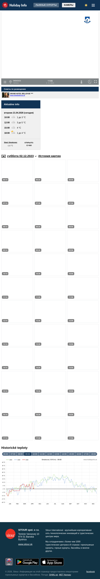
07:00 (13, 454)
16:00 (79, 454)
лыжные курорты (46, 5)
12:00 (49, 454)
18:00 (93, 454)
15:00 (71, 454)
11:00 (42, 454)
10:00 (35, 454)
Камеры (68, 5)
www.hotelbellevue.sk (17, 95)
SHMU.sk (53, 575)
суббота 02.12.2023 (22, 156)
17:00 (86, 454)
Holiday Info (11, 3)
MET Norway (65, 575)
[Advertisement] (71, 125)
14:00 (64, 454)
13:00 (57, 454)
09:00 (27, 454)
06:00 (5, 454)
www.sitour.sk (25, 544)
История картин (49, 156)
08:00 (20, 454)
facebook (90, 572)
